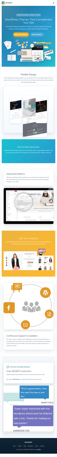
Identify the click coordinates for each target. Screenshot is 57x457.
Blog (25, 449)
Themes (19, 449)
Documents (30, 449)
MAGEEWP (9, 3)
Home (14, 449)
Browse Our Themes (21, 35)
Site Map (42, 449)
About (36, 449)
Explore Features (37, 35)
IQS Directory (16, 382)
